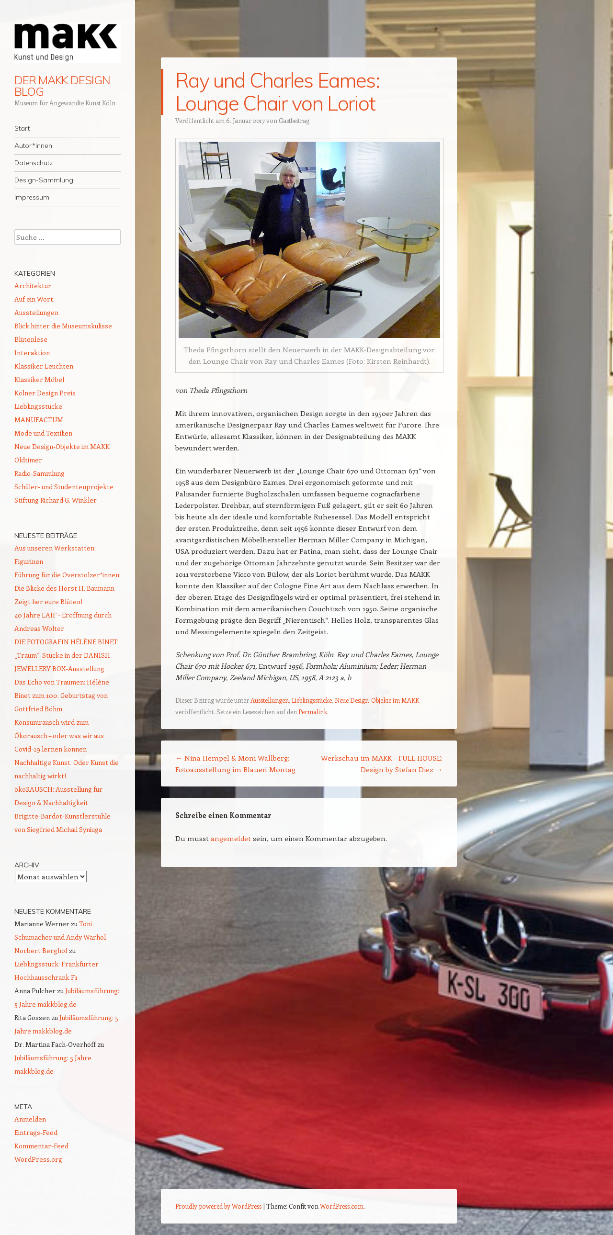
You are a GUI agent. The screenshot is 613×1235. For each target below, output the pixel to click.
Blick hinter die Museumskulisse (63, 325)
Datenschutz (33, 162)
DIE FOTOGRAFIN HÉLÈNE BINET (66, 641)
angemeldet (231, 838)
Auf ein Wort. (34, 298)
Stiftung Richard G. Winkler (55, 500)
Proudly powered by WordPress (218, 1206)
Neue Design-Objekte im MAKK (377, 700)
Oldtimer (28, 459)
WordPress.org (38, 1159)
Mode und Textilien (43, 433)
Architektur (32, 285)
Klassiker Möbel (39, 379)
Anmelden (30, 1118)
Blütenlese (30, 339)
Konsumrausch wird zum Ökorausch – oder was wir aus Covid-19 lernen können (59, 735)
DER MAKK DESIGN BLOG (62, 86)
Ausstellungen (269, 700)
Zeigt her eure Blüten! (48, 601)
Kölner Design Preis (45, 392)
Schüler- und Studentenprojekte (64, 486)
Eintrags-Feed (35, 1132)
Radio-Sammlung (39, 473)
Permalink (312, 711)
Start (22, 128)
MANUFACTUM (38, 419)
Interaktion (32, 352)
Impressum (31, 197)
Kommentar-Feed (41, 1145)
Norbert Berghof (41, 950)
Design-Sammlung (43, 180)
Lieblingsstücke (312, 700)
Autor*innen (33, 145)
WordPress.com (341, 1206)
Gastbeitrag (294, 120)
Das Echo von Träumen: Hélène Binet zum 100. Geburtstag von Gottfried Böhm (61, 695)
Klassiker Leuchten (43, 365)
